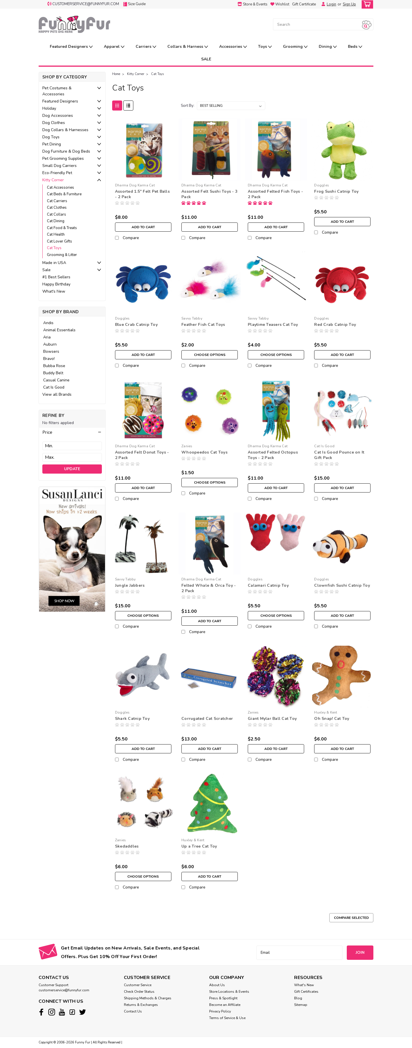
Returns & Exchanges (141, 1004)
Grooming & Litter (62, 254)
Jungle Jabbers (130, 585)
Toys (265, 47)
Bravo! (49, 358)
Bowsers (51, 351)
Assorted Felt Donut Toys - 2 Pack (142, 455)
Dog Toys (51, 137)
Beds (355, 47)
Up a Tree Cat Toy (199, 846)
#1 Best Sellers (56, 277)
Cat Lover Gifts (59, 241)
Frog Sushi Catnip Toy (336, 191)
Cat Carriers (57, 201)
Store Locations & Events (229, 991)
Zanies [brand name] (187, 446)
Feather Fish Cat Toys (203, 324)
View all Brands (57, 394)
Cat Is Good (53, 387)
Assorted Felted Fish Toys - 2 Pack (275, 194)
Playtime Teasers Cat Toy (273, 324)
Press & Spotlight (223, 998)
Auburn (50, 344)
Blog (298, 998)
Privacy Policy (220, 1011)
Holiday (49, 108)
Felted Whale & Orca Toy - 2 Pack (208, 588)
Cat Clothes (57, 207)
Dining (328, 47)
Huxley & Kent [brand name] (325, 712)
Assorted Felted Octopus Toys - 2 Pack (273, 455)
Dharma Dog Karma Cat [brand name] (135, 185)
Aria (47, 337)
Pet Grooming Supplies (63, 158)
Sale (46, 270)
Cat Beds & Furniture (64, 194)
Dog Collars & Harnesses (65, 130)
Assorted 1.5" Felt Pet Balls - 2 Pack (142, 194)
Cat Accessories (60, 187)
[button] (72, 432)
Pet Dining (51, 144)
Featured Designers (71, 47)
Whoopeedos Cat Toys (204, 452)
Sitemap (300, 1004)
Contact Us (133, 1011)
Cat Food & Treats (62, 228)
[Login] (322, 4)
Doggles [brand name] (321, 185)
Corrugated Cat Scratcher (207, 718)
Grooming (295, 47)
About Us (217, 985)
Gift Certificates (306, 991)
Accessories (233, 47)
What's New (53, 291)
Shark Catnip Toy (132, 718)
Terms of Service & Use (227, 1018)
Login (331, 4)
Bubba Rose (54, 366)
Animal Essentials (59, 330)
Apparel (114, 47)
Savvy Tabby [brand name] (191, 318)
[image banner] (72, 549)
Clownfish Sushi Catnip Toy (342, 585)
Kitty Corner (53, 180)
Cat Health (56, 234)
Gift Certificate (304, 4)
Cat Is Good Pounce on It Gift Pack (339, 455)
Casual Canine (56, 380)
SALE (206, 59)
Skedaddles (127, 846)
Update (72, 469)
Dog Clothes (53, 122)
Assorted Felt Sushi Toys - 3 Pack (209, 194)
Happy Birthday (56, 284)
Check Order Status (139, 991)
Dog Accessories (57, 115)
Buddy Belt (53, 373)
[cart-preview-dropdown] (366, 4)
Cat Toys (54, 248)
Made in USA (54, 262)
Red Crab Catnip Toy (335, 324)
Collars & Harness (187, 47)
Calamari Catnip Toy (268, 585)
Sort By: (187, 105)
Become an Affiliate (224, 1004)
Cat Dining (55, 221)
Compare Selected (351, 917)
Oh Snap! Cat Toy (331, 718)
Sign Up (349, 4)
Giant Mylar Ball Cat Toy (272, 718)
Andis (48, 323)
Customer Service (137, 985)
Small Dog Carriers (59, 165)
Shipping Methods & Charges (147, 998)
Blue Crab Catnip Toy (136, 324)
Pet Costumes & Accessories (57, 91)
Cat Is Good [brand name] (324, 446)
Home (116, 74)
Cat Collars (56, 214)
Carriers (146, 47)
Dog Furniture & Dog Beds (66, 151)
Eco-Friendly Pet (57, 173)
